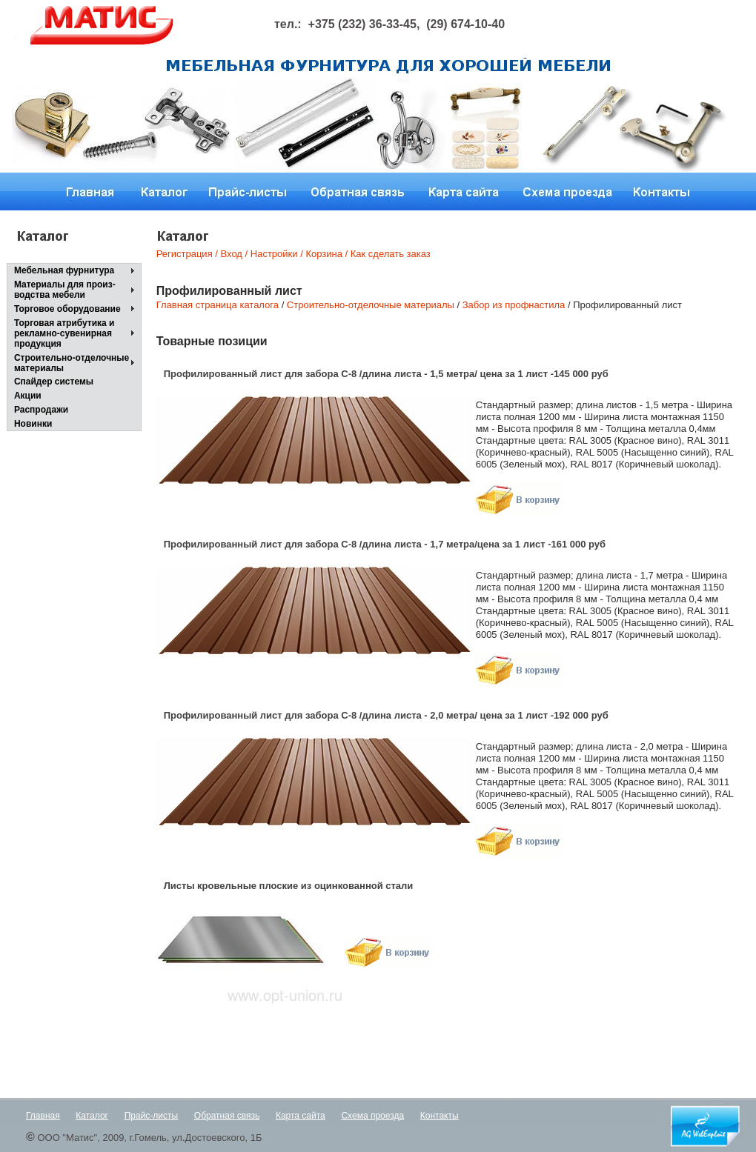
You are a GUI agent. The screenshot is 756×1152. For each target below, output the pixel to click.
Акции (28, 395)
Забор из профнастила (514, 304)
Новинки (33, 424)
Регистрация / (187, 253)
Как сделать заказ (389, 253)
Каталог (92, 1116)
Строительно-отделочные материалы (71, 363)
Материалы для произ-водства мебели (65, 289)
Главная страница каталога (217, 304)
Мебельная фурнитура (64, 270)
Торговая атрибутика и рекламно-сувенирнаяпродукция (64, 333)
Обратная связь (226, 1116)
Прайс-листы (152, 1116)
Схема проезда (372, 1116)
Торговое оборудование (67, 309)
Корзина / (326, 253)
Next (462, 129)
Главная (43, 1116)
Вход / (234, 253)
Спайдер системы (53, 381)
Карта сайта (300, 1116)
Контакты (439, 1116)
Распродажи (41, 409)
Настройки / (277, 253)
